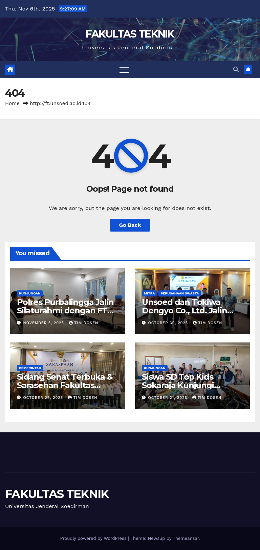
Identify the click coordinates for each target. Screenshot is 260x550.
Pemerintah (30, 368)
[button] (236, 69)
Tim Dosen (84, 323)
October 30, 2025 (169, 323)
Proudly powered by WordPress (94, 538)
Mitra (149, 293)
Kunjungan (30, 293)
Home (12, 103)
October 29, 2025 (44, 398)
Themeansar (186, 538)
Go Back (130, 225)
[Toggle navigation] (124, 69)
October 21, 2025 (168, 398)
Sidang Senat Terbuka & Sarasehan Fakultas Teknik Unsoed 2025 (65, 385)
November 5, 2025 (44, 323)
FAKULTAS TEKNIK (130, 34)
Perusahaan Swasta (179, 293)
